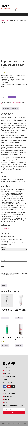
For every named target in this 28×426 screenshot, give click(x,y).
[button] (15, 4)
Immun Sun (6, 228)
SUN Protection (16, 102)
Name (3, 260)
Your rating (4, 247)
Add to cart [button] (5, 318)
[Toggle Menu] (26, 14)
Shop (6, 20)
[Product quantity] (4, 97)
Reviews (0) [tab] (14, 108)
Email (2, 266)
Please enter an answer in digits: (9, 276)
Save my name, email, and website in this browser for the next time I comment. (14, 274)
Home (2, 20)
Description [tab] (6, 108)
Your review (4, 252)
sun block (5, 104)
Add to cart (12, 97)
